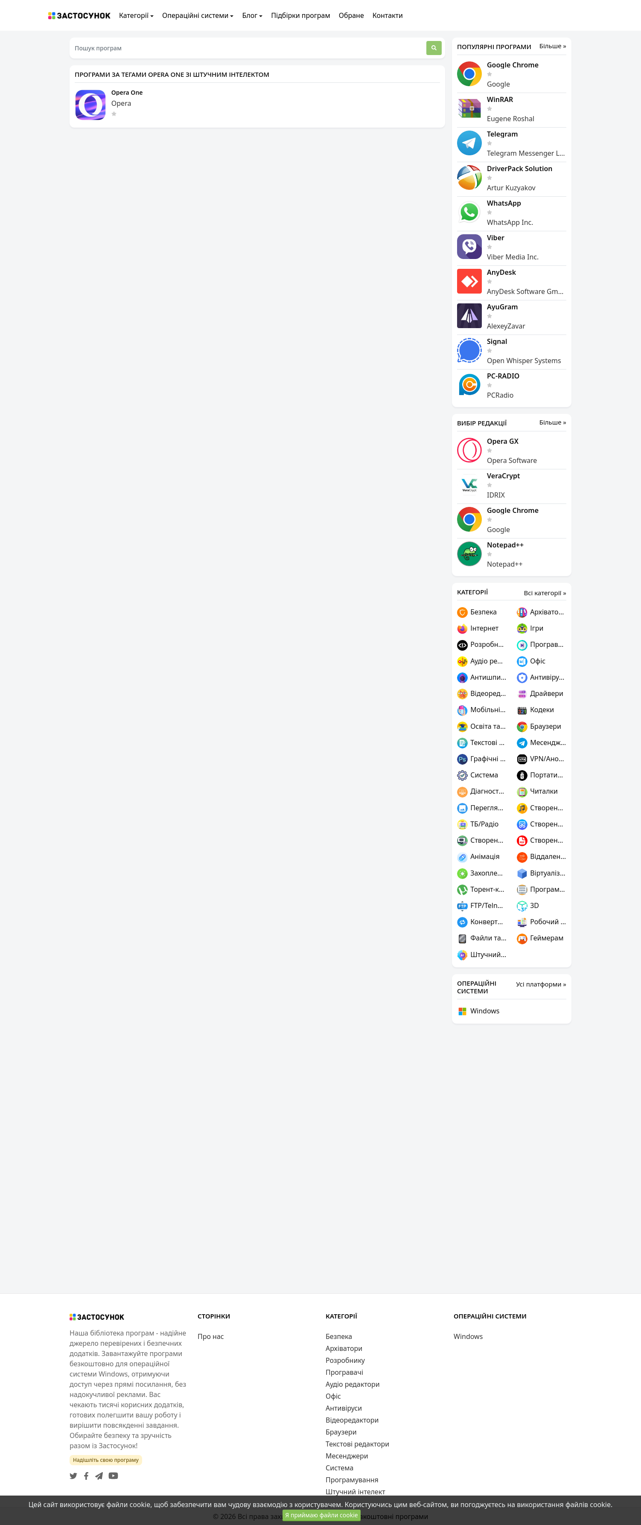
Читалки (537, 791)
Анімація (478, 857)
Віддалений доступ (541, 857)
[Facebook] (84, 1473)
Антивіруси (541, 677)
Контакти (388, 15)
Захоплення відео (482, 873)
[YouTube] (111, 1473)
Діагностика (482, 791)
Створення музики (541, 808)
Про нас (211, 1336)
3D (528, 906)
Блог (249, 15)
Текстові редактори (482, 743)
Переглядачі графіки (482, 808)
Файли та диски (482, 938)
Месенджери (541, 743)
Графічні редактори (482, 759)
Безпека (477, 612)
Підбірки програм (300, 15)
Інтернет (477, 628)
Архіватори (541, 612)
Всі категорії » (545, 592)
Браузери (539, 727)
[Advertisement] (511, 1158)
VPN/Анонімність (541, 759)
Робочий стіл (541, 922)
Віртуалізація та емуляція (541, 873)
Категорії (134, 15)
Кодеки (535, 710)
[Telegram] (97, 1473)
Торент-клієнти (482, 890)
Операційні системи (195, 15)
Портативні (541, 775)
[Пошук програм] (248, 48)
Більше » (552, 46)
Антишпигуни (482, 677)
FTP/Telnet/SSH (482, 906)
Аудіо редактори (482, 661)
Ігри (530, 628)
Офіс (531, 661)
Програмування (541, 890)
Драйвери (540, 694)
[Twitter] (73, 1473)
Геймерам (540, 938)
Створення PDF (541, 840)
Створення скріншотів (541, 824)
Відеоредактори (482, 694)
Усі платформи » (541, 984)
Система (477, 775)
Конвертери (482, 922)
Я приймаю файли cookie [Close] (321, 1515)
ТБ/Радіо (477, 824)
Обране (351, 15)
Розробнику (482, 645)
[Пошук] (434, 48)
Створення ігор (482, 840)
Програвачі (541, 645)
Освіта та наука (482, 727)
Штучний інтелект (482, 955)
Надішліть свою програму (106, 1460)
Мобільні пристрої (482, 710)
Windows (478, 1011)
